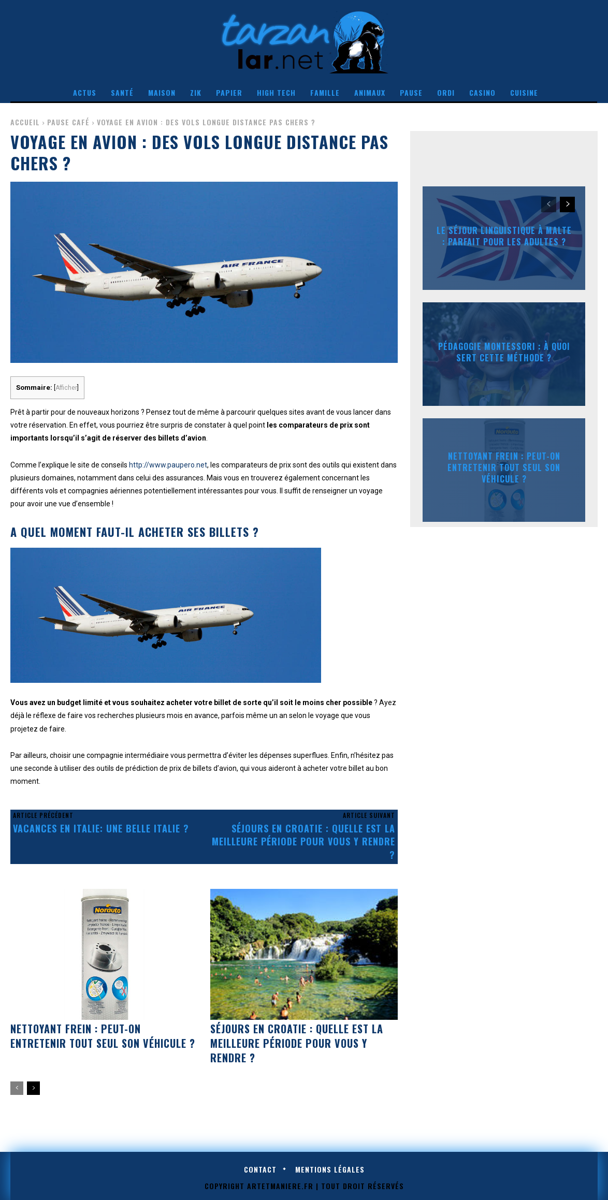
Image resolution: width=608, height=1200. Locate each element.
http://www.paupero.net (168, 465)
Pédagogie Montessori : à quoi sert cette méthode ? (504, 351)
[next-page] (33, 1088)
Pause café (68, 121)
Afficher (66, 387)
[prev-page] (16, 1088)
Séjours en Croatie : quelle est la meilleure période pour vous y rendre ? (303, 841)
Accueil (25, 121)
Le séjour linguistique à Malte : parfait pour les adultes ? (504, 235)
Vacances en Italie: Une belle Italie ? (101, 828)
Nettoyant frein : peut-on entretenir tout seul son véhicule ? (102, 1036)
